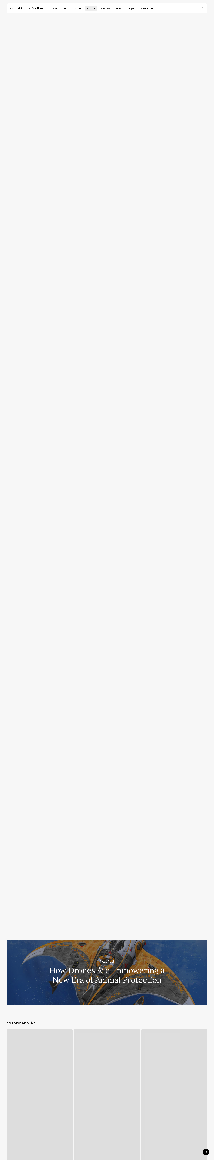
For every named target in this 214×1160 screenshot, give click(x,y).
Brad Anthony (110, 55)
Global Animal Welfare (27, 8)
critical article (93, 404)
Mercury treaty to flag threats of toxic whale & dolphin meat (90, 509)
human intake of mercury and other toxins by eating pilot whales (118, 292)
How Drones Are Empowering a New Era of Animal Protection (107, 972)
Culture (106, 27)
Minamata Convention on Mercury (91, 458)
